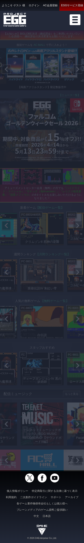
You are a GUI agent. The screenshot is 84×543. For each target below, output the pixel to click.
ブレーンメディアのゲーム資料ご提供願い (42, 509)
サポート (56, 497)
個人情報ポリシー (17, 491)
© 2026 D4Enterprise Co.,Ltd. (42, 538)
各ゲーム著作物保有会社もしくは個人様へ (42, 503)
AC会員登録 (50, 5)
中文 (36, 516)
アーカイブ (71, 497)
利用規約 (11, 497)
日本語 (47, 516)
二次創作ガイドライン (33, 497)
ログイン (34, 5)
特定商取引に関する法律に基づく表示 (55, 491)
